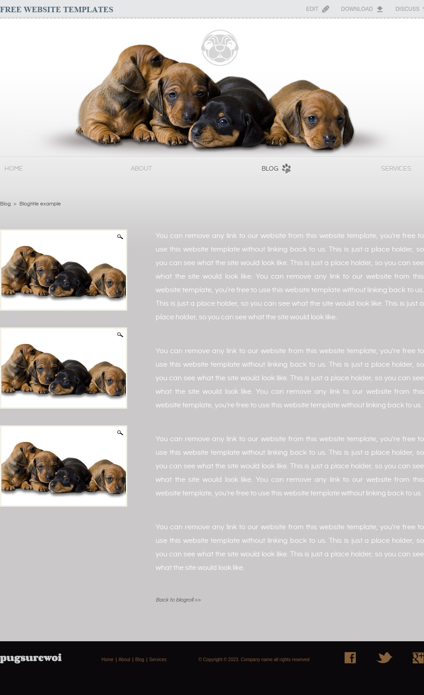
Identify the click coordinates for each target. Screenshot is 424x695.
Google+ (418, 657)
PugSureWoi (212, 88)
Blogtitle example (40, 204)
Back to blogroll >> (178, 600)
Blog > (8, 204)
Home (14, 169)
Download (357, 9)
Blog (270, 169)
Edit (312, 9)
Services (396, 169)
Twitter (384, 657)
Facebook (350, 657)
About (141, 169)
